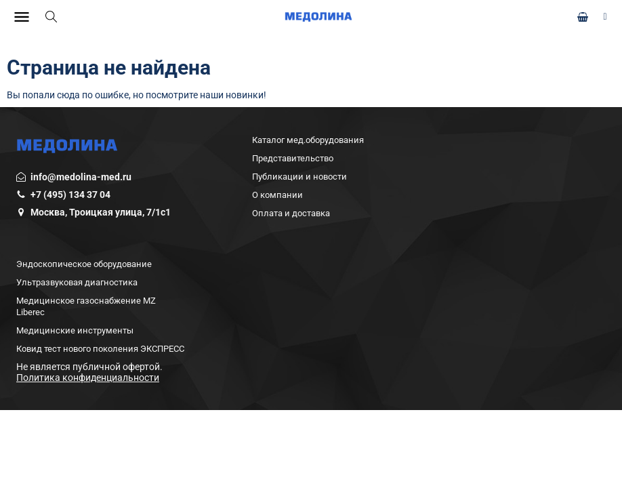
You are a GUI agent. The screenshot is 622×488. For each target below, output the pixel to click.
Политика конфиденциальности (87, 377)
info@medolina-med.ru (80, 176)
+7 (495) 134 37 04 (70, 194)
